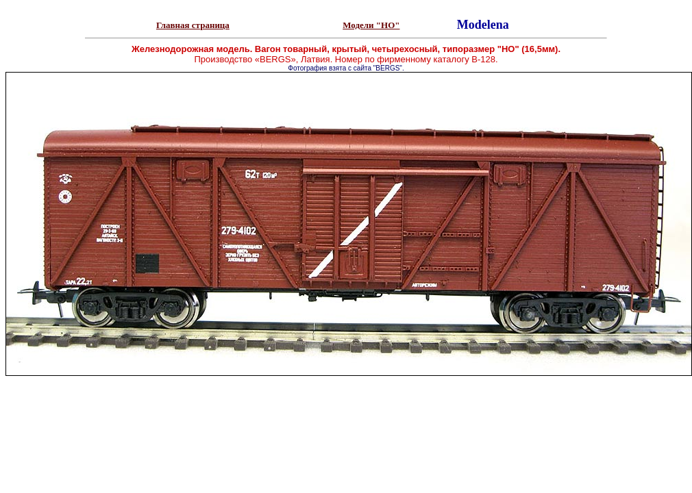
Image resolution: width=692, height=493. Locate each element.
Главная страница (193, 25)
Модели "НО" (371, 25)
